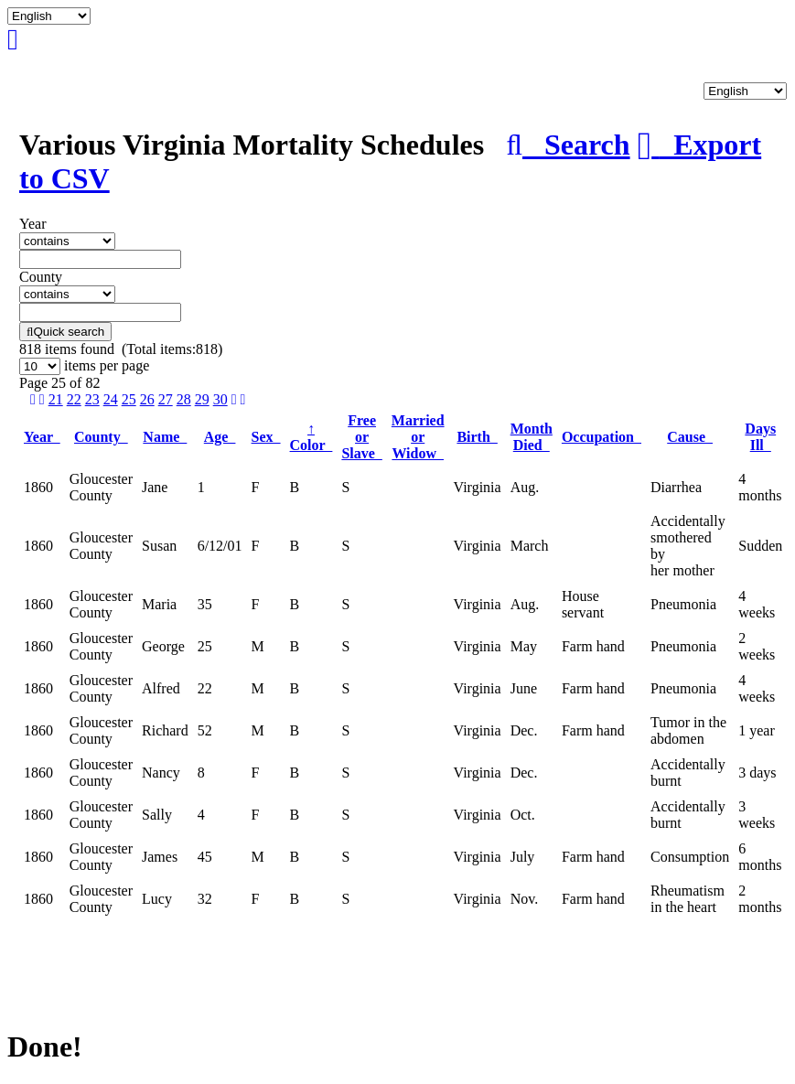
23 (92, 399)
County (101, 437)
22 (74, 399)
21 (55, 399)
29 (202, 399)
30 (220, 399)
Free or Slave (361, 437)
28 (184, 399)
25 (129, 399)
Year (42, 437)
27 (165, 399)
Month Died (531, 437)
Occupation (601, 437)
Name (165, 437)
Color (311, 437)
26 (147, 399)
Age (220, 437)
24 (110, 399)
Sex (266, 437)
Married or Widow (418, 437)
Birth (477, 437)
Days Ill (760, 437)
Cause (690, 437)
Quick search (65, 331)
